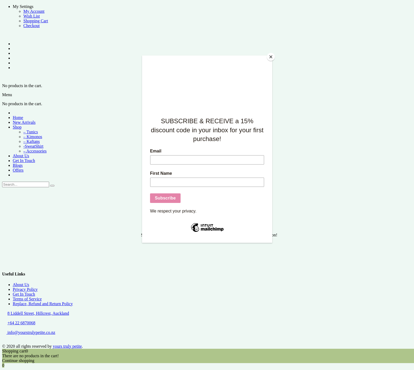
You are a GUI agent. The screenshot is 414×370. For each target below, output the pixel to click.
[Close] (271, 57)
